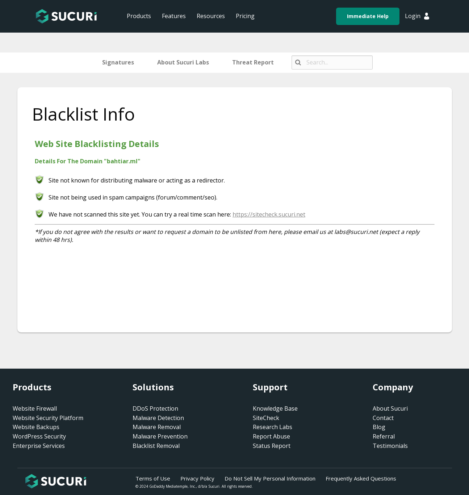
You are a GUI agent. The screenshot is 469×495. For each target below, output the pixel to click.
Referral (384, 436)
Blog (379, 427)
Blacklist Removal (156, 446)
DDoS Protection (155, 408)
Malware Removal (157, 427)
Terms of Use (152, 478)
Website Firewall (35, 408)
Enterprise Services (39, 446)
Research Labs (272, 427)
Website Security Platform (48, 418)
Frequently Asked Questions (361, 478)
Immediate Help (368, 16)
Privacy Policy (197, 478)
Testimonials (390, 446)
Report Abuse (271, 436)
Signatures (118, 62)
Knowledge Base (275, 408)
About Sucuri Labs (183, 62)
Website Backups (36, 427)
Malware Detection (158, 418)
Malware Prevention (160, 436)
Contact (383, 418)
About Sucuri (390, 408)
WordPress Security (39, 436)
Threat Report (253, 62)
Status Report (271, 446)
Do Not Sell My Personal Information (270, 478)
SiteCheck (266, 418)
